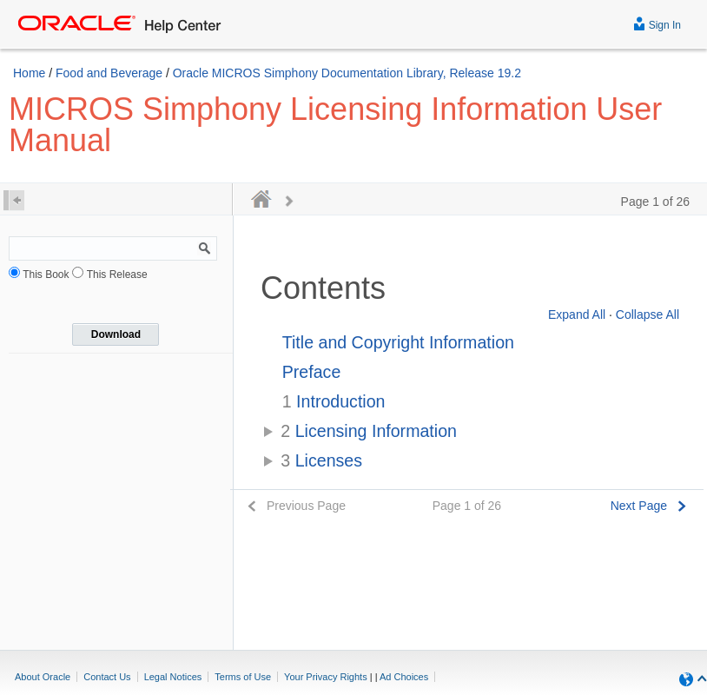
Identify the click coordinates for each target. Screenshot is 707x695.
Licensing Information (369, 430)
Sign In (657, 23)
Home (29, 73)
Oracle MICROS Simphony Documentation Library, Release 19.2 (347, 73)
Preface (311, 371)
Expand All (576, 314)
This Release (117, 274)
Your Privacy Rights (325, 677)
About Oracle (42, 677)
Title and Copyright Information (398, 342)
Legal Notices (173, 677)
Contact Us (106, 677)
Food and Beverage (109, 73)
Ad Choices (404, 677)
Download (116, 334)
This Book (46, 274)
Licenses (321, 460)
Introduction (334, 401)
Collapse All (647, 314)
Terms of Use (243, 677)
